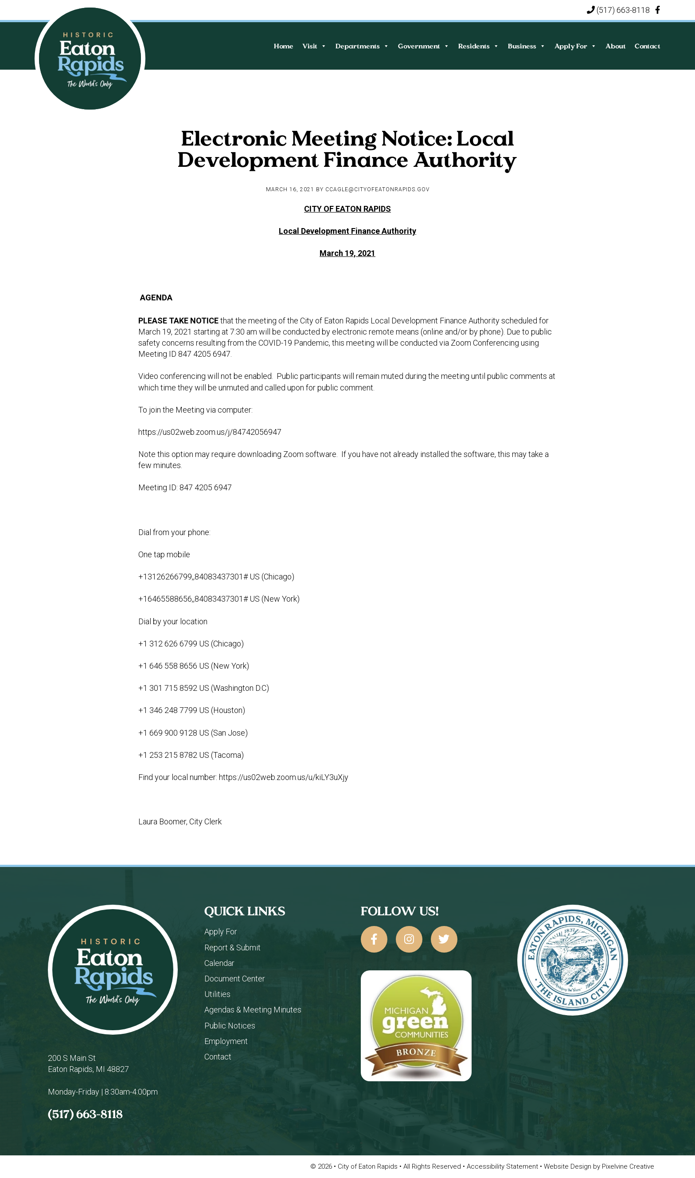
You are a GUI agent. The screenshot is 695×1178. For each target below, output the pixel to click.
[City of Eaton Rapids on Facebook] (374, 939)
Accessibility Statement (503, 1166)
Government (423, 46)
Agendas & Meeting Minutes (252, 1009)
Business (527, 46)
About (615, 46)
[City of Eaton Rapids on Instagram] (409, 939)
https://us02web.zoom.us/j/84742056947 (209, 432)
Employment (226, 1041)
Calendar (219, 963)
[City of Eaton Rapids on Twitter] (444, 939)
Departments (362, 46)
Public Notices (229, 1025)
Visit (314, 46)
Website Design (568, 1166)
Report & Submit (232, 947)
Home (283, 46)
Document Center (234, 978)
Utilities (217, 994)
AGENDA (156, 298)
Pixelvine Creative (628, 1166)
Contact (647, 46)
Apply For (575, 46)
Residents (478, 46)
